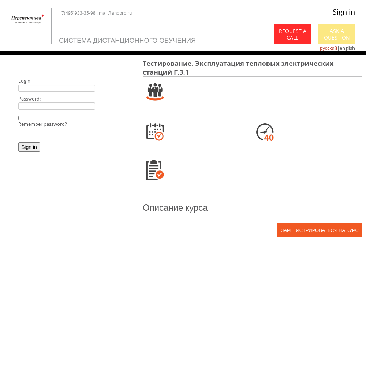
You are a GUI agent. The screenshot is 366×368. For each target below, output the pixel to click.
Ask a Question (337, 34)
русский (328, 48)
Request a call (292, 34)
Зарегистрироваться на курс (320, 230)
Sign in (344, 12)
